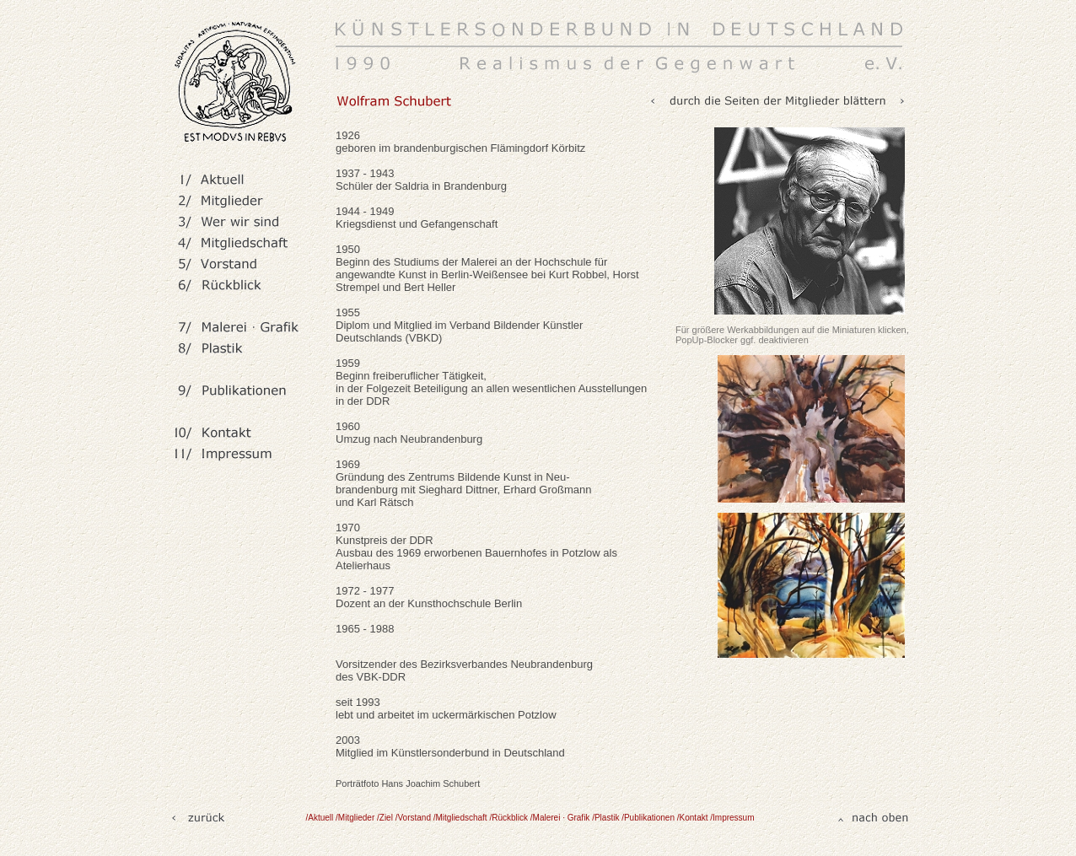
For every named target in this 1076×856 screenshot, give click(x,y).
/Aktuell (320, 817)
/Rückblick (509, 817)
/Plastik (606, 817)
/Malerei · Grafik (561, 817)
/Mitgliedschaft (461, 817)
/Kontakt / (695, 817)
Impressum (733, 817)
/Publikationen (649, 817)
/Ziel (385, 817)
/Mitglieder (355, 817)
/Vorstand (414, 817)
